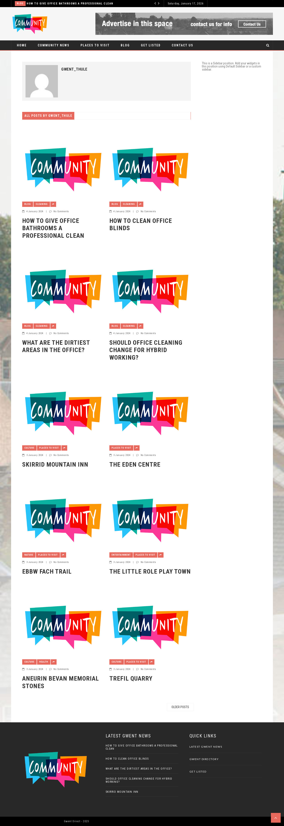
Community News (53, 45)
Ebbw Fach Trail (47, 571)
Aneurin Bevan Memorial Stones (60, 682)
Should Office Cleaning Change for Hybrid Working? (145, 350)
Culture (29, 448)
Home (22, 45)
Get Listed (151, 45)
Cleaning (42, 204)
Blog (20, 3)
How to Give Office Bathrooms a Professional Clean (70, 3)
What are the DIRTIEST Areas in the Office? (56, 346)
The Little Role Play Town (150, 571)
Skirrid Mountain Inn (55, 464)
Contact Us (182, 45)
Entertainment (121, 555)
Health (43, 662)
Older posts (180, 707)
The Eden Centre (134, 464)
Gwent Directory (204, 759)
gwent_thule (74, 69)
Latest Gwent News (205, 746)
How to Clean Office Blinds (140, 224)
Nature (28, 555)
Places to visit (95, 45)
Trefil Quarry (130, 678)
